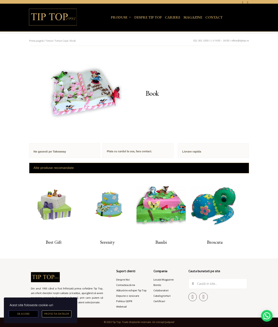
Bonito (157, 285)
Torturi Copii (61, 40)
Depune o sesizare (127, 296)
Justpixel (169, 322)
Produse (119, 17)
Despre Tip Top (148, 17)
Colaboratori (161, 290)
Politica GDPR (124, 301)
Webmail (121, 306)
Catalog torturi (162, 296)
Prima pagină (36, 40)
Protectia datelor (56, 313)
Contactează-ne (125, 285)
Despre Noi (123, 279)
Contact (214, 17)
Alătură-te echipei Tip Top (131, 290)
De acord (23, 313)
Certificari (159, 301)
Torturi (49, 40)
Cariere (172, 17)
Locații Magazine (163, 279)
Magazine (192, 17)
